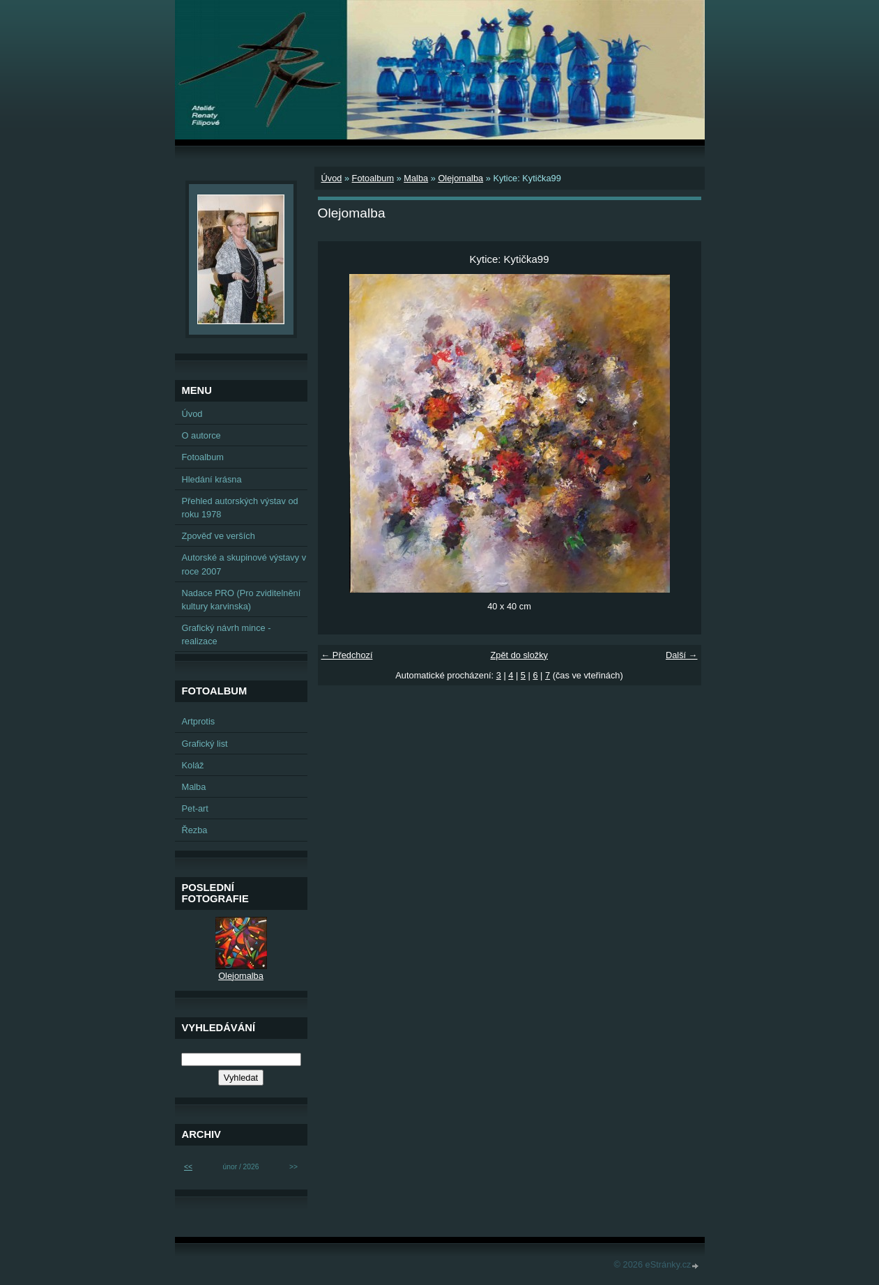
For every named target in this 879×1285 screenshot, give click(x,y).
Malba (416, 178)
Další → (682, 655)
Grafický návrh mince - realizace (226, 634)
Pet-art (195, 808)
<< (188, 1167)
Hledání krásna (212, 479)
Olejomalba (460, 178)
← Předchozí (347, 655)
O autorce (201, 435)
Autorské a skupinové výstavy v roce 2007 (244, 564)
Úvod (331, 178)
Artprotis (198, 721)
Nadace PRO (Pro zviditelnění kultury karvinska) (241, 599)
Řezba (195, 830)
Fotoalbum (373, 178)
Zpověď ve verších (218, 536)
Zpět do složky (519, 655)
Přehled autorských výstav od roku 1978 (240, 507)
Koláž (193, 765)
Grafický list (205, 743)
